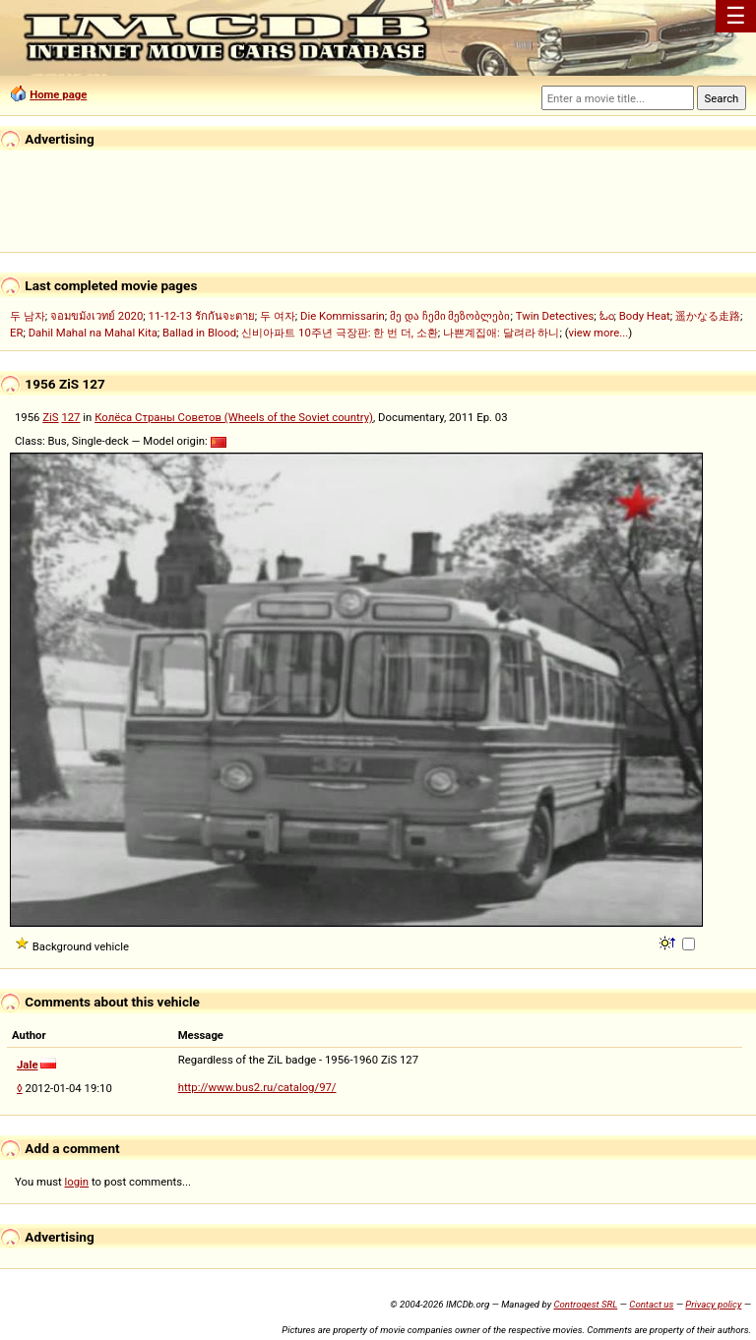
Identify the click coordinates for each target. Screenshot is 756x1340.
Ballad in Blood (199, 332)
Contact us (651, 1304)
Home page (58, 94)
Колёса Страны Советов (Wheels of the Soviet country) (233, 417)
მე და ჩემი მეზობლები (450, 316)
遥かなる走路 (707, 316)
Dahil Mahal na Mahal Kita (93, 332)
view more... (599, 332)
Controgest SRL (585, 1304)
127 (70, 417)
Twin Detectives (555, 316)
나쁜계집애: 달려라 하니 (501, 332)
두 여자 (277, 316)
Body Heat (644, 316)
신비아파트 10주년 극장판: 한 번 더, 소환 (339, 332)
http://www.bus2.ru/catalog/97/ (257, 1087)
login (77, 1181)
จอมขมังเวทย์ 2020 (96, 316)
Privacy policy (713, 1304)
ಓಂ (606, 316)
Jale (27, 1064)
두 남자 (27, 316)
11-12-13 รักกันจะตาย (202, 316)
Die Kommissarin (342, 316)
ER (16, 332)
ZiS (50, 417)
